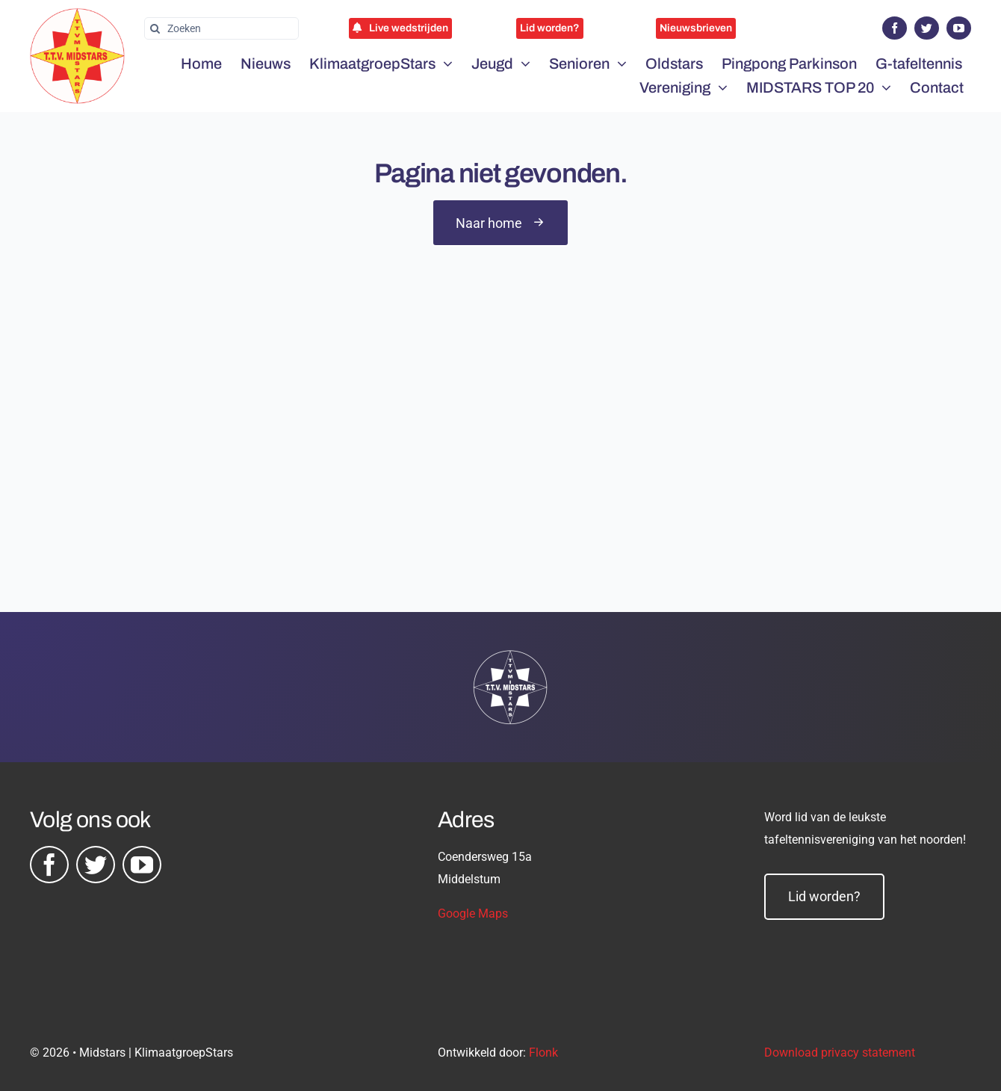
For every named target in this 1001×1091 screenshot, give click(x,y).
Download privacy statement (839, 1052)
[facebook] (894, 28)
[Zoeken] (221, 28)
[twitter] (926, 28)
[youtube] (958, 28)
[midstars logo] (77, 16)
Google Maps (473, 913)
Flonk (543, 1052)
